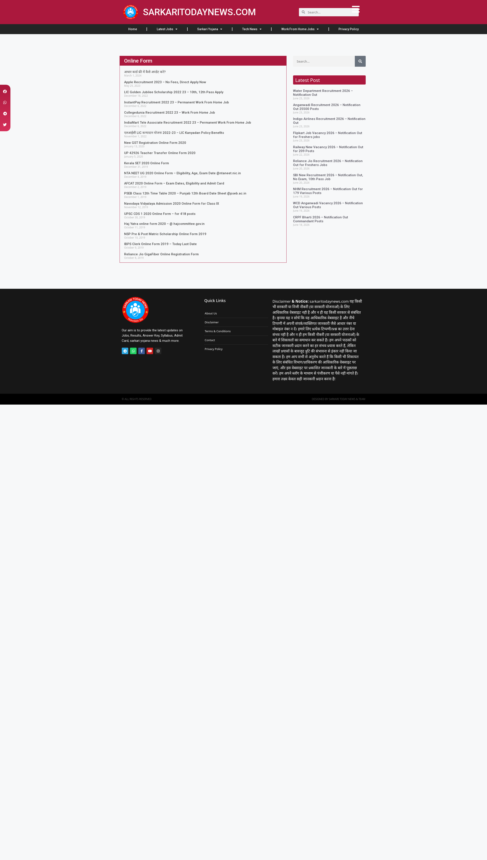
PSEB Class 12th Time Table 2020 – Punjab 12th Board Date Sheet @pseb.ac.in (185, 193)
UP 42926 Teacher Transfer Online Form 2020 (159, 153)
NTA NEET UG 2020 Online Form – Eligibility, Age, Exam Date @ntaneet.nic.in (182, 173)
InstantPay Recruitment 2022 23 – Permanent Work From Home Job (176, 102)
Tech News (252, 29)
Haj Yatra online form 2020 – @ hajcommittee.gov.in (164, 224)
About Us (211, 313)
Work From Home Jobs (300, 29)
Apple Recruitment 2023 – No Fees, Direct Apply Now (165, 82)
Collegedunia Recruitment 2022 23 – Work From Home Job (169, 113)
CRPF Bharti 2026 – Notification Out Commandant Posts (320, 219)
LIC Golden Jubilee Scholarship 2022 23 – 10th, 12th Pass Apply (173, 92)
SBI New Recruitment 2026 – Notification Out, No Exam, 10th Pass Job (328, 177)
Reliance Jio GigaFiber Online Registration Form (161, 254)
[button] (5, 91)
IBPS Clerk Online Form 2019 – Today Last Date (160, 244)
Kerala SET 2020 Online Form (146, 163)
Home (132, 29)
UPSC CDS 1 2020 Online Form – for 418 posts (159, 214)
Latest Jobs (167, 29)
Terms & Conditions (218, 331)
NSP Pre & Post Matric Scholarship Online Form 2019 (165, 234)
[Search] (360, 61)
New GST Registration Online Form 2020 (155, 143)
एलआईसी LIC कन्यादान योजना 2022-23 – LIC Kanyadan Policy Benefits (174, 133)
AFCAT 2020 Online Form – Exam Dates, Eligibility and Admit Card (174, 183)
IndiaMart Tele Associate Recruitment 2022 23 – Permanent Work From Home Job (187, 123)
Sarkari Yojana (209, 29)
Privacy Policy (349, 29)
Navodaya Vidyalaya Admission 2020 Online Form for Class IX (171, 204)
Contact (210, 340)
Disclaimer (212, 322)
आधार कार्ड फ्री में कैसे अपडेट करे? (145, 72)
